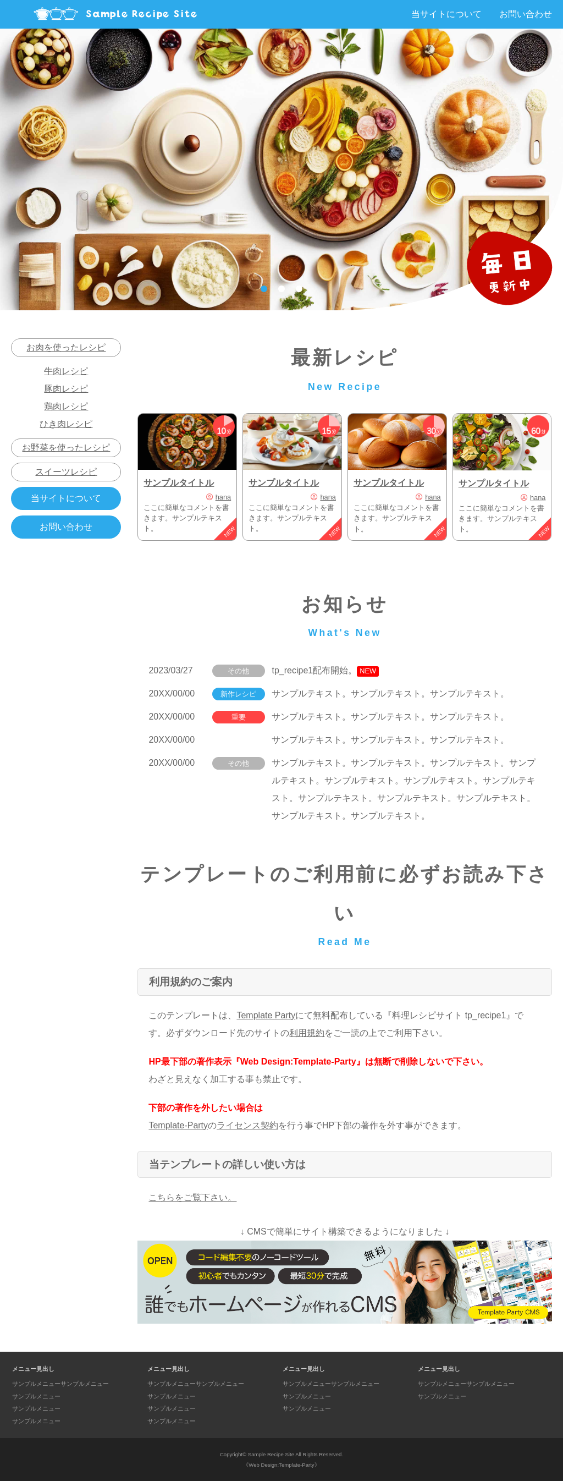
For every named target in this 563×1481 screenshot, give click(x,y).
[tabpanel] (281, 169)
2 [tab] (281, 289)
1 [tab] (264, 289)
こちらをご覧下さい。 (192, 1197)
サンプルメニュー (36, 1396)
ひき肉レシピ (66, 424)
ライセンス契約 (247, 1125)
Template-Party (178, 1125)
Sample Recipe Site (271, 1454)
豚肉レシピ (66, 388)
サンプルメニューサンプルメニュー (60, 1383)
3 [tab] (299, 289)
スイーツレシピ (66, 471)
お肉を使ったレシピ (66, 347)
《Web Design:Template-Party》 (281, 1465)
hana (223, 497)
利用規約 (306, 1033)
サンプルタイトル (178, 482)
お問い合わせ (525, 14)
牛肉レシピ (66, 371)
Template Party (265, 1015)
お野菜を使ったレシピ (66, 447)
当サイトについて (446, 14)
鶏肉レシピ (66, 406)
